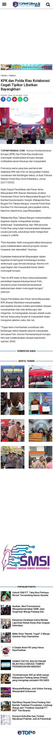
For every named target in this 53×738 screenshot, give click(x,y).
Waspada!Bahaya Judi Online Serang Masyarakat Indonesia (32, 690)
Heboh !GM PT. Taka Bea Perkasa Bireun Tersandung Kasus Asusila (30, 594)
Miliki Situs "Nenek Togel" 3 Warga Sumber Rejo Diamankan (31, 635)
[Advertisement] (26, 37)
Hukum (12, 75)
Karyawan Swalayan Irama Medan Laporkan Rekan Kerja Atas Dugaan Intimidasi (31, 622)
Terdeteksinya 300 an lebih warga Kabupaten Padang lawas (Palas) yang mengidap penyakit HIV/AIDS (30, 677)
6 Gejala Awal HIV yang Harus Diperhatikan (28, 649)
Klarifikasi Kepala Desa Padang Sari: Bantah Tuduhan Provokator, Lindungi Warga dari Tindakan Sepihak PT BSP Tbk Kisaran (32, 706)
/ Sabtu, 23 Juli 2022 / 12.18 (17, 95)
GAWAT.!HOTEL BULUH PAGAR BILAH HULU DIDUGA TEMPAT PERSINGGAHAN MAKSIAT (29, 664)
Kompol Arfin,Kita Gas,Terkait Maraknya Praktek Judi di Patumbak (31, 717)
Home (4, 75)
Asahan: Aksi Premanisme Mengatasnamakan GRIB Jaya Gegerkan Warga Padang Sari (28, 609)
